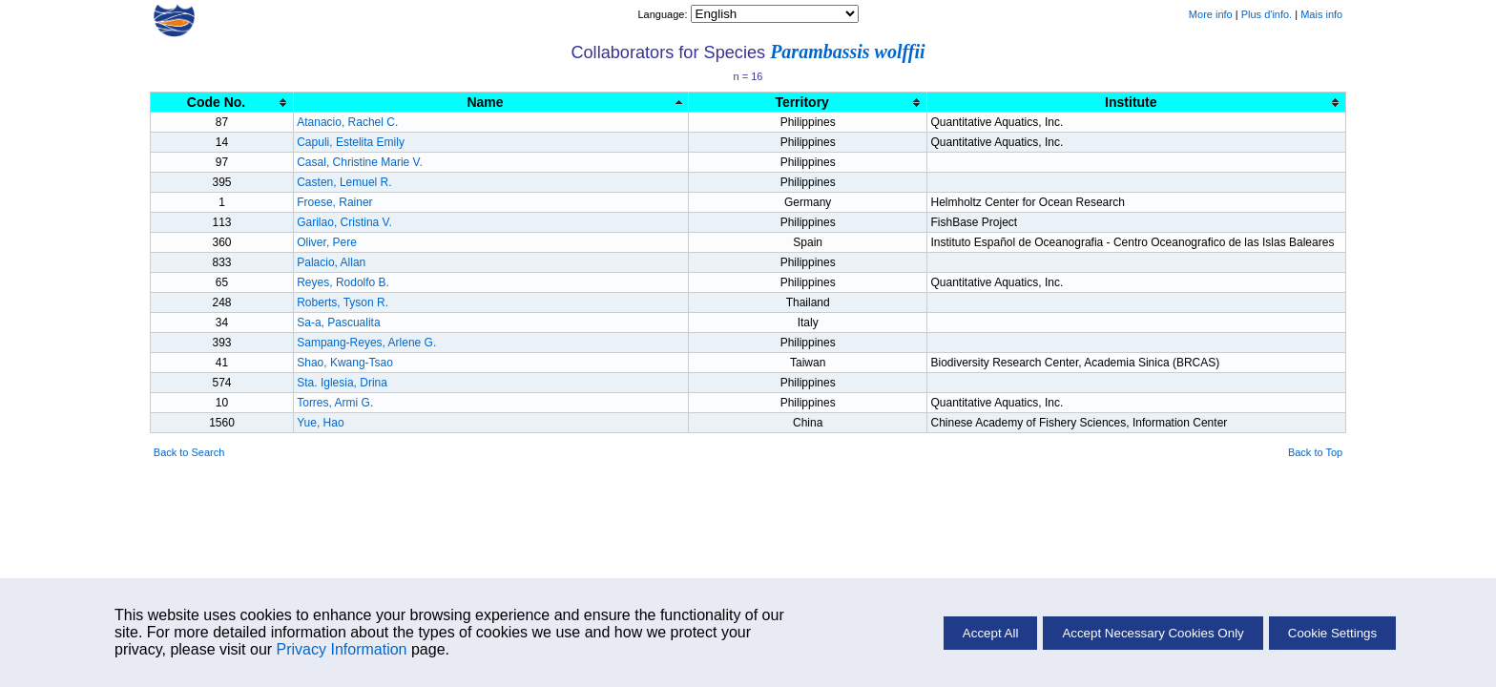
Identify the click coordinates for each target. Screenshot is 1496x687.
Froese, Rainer (334, 202)
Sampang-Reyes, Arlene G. (366, 342)
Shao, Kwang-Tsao (345, 362)
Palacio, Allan (331, 262)
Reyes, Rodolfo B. (343, 282)
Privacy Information (342, 649)
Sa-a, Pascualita (338, 322)
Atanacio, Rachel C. (347, 122)
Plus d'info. (1266, 14)
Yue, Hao (320, 422)
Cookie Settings (1332, 633)
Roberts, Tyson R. (342, 302)
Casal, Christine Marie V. (360, 162)
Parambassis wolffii (847, 51)
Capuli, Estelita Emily (351, 142)
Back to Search (189, 452)
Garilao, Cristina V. (344, 222)
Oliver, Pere (327, 242)
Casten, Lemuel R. (344, 182)
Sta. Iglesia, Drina (342, 382)
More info (1211, 14)
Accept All (991, 633)
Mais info (1321, 14)
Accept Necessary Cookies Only (1152, 633)
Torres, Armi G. (335, 402)
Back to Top (1315, 452)
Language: (663, 14)
